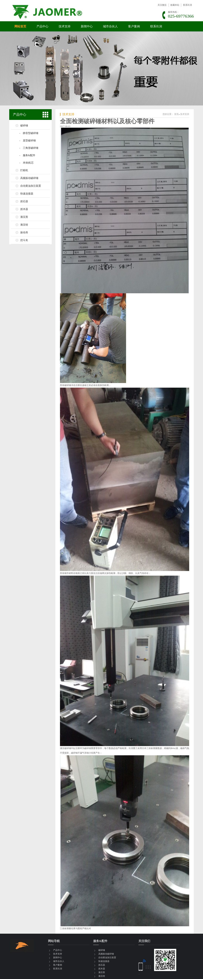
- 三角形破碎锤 (28, 148)
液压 (62, 748)
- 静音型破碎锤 (28, 133)
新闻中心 (87, 26)
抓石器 (24, 201)
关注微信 (162, 5)
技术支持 (64, 26)
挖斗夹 (24, 240)
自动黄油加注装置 (30, 185)
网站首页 (20, 26)
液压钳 (24, 224)
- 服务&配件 (27, 155)
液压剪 (24, 217)
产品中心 (42, 26)
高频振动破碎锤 (29, 178)
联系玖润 (187, 5)
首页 (176, 114)
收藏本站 (174, 5)
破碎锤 (24, 125)
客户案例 (134, 26)
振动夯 (24, 232)
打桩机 (24, 170)
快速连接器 (26, 193)
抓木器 (24, 209)
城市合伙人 (110, 26)
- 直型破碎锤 (27, 140)
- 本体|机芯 (26, 162)
